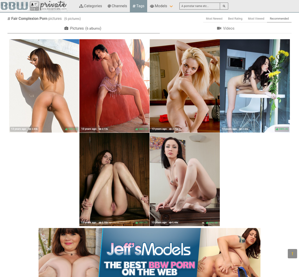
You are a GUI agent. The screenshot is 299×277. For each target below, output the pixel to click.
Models (158, 6)
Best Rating (235, 18)
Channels (117, 6)
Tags (138, 6)
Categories (90, 6)
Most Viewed (256, 18)
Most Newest (214, 18)
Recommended (279, 18)
